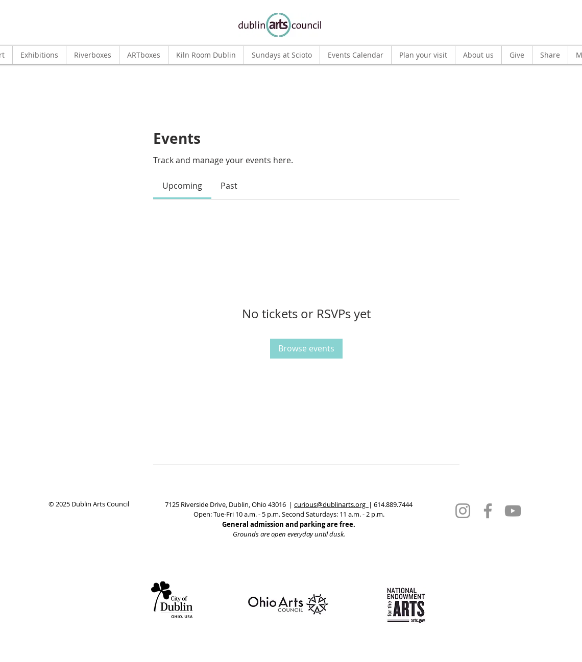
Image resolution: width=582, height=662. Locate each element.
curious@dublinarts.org (331, 504)
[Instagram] (463, 511)
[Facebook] (488, 511)
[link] (182, 185)
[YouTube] (513, 511)
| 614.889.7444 (391, 504)
